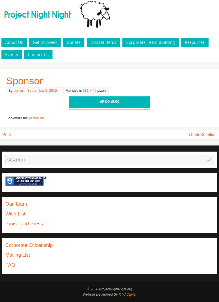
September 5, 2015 (42, 91)
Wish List (16, 214)
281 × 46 (89, 91)
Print (7, 134)
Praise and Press (24, 224)
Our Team (16, 204)
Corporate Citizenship (29, 245)
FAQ (10, 265)
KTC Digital (127, 294)
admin (18, 91)
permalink (36, 118)
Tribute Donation (202, 134)
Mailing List (18, 255)
